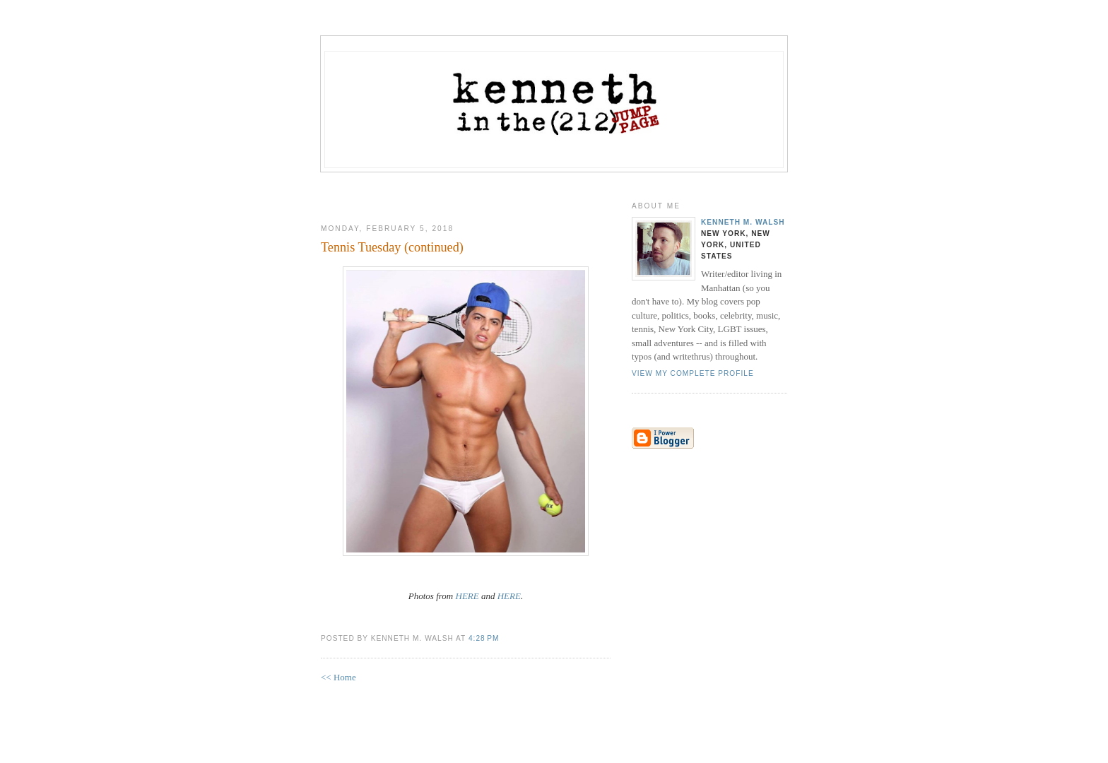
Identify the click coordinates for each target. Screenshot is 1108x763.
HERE (467, 596)
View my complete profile (693, 373)
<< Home (338, 677)
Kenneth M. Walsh (743, 222)
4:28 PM (483, 638)
